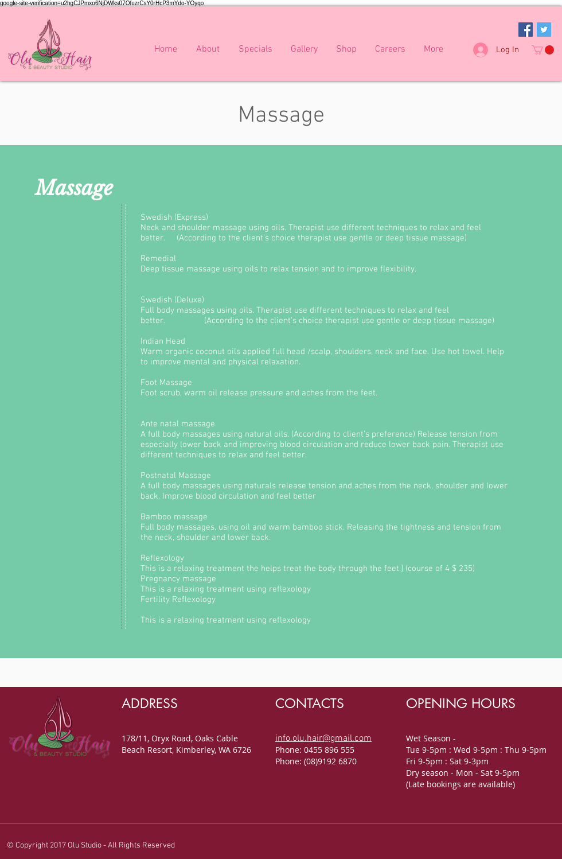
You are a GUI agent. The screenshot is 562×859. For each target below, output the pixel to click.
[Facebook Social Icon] (525, 29)
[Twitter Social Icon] (544, 29)
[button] (543, 50)
